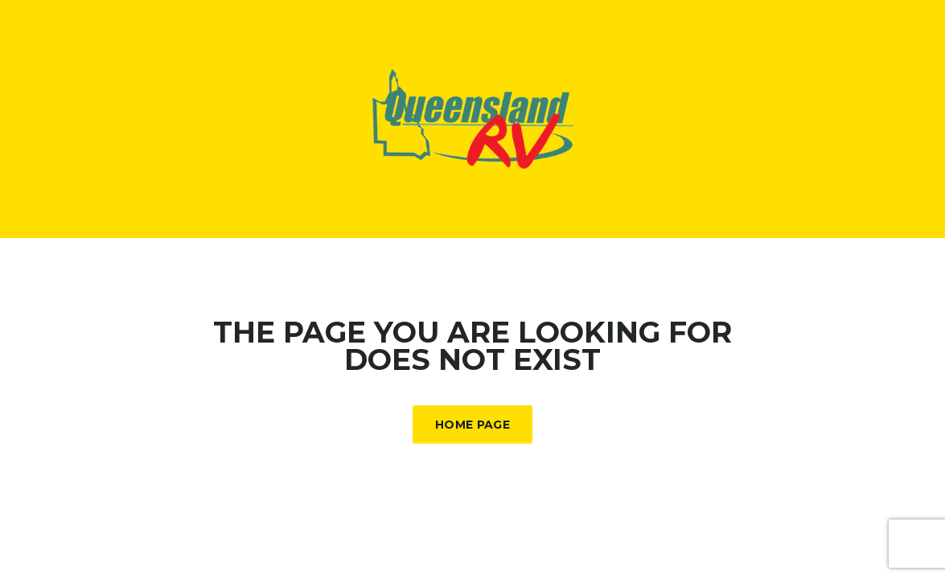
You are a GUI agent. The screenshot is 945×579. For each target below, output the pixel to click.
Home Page (472, 424)
